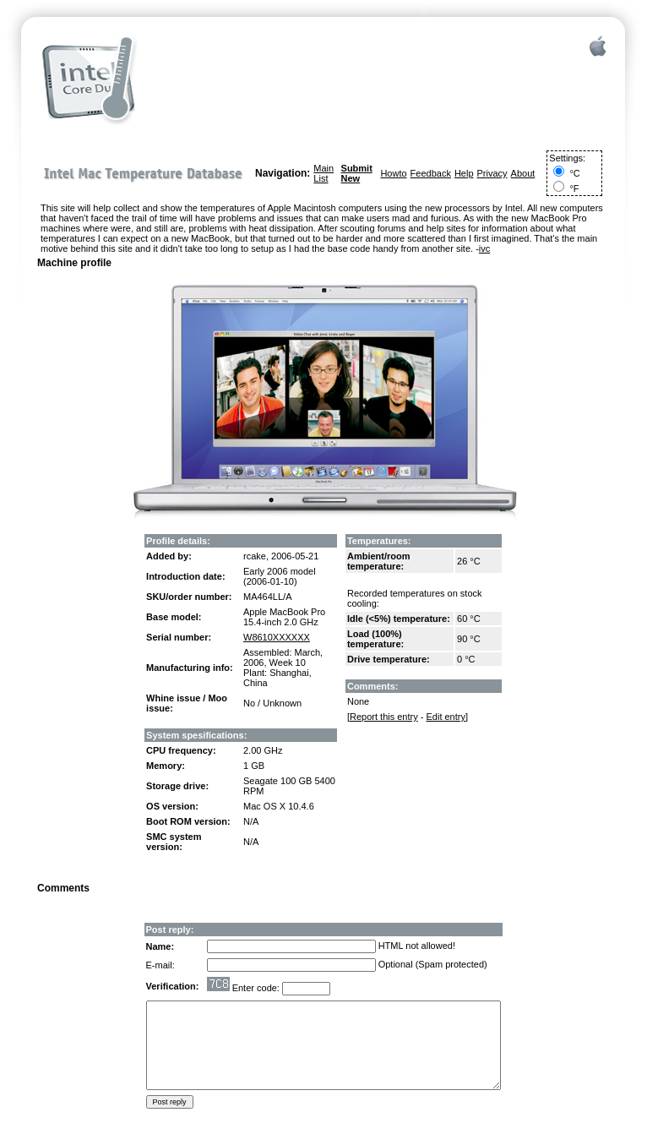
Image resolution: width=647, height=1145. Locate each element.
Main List (323, 173)
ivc (484, 248)
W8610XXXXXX (276, 637)
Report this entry (384, 717)
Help (464, 173)
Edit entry (445, 717)
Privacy (492, 173)
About (523, 173)
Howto (393, 173)
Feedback (430, 173)
